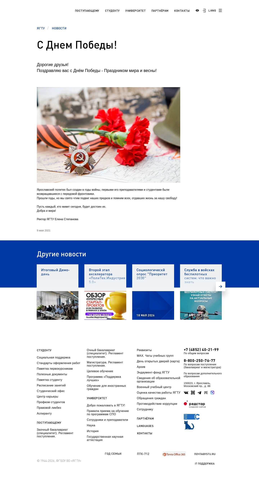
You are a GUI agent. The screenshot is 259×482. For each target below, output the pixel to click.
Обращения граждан (151, 398)
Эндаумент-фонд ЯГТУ (153, 372)
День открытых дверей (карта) (158, 361)
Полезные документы (52, 374)
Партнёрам (160, 10)
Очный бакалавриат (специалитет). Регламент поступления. (105, 353)
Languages (145, 425)
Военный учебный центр (154, 387)
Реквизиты (144, 350)
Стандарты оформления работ (58, 363)
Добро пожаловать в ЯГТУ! (106, 405)
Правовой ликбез (49, 407)
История (93, 431)
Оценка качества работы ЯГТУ (158, 392)
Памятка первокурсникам (55, 368)
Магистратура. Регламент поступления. (105, 364)
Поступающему (87, 10)
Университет (135, 10)
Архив (141, 366)
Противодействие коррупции (157, 403)
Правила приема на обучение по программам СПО (108, 412)
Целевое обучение (100, 371)
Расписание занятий (51, 385)
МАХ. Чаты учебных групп (155, 355)
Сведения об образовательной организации (158, 379)
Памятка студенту (49, 379)
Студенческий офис (51, 391)
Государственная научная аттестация (105, 438)
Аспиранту (44, 413)
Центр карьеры (47, 396)
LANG (212, 10)
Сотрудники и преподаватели (107, 419)
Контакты (182, 10)
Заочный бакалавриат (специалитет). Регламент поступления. (55, 433)
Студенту (112, 10)
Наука (91, 425)
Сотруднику (145, 409)
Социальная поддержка (53, 357)
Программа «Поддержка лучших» (104, 378)
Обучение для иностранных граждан (106, 387)
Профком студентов (51, 402)
